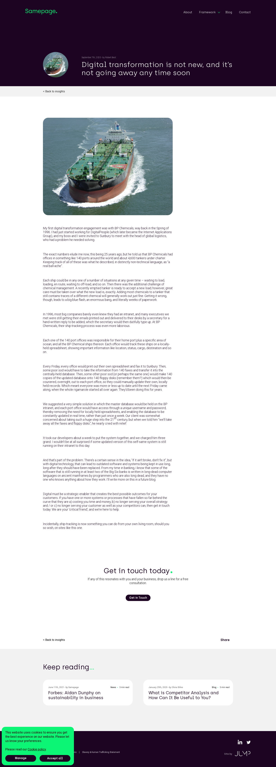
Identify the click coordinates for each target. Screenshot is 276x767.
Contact (245, 12)
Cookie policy (37, 749)
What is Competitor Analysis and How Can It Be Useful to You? (184, 695)
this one (76, 528)
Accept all (55, 758)
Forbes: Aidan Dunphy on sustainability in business (75, 695)
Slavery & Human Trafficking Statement (101, 752)
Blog (228, 12)
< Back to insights (54, 91)
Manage (20, 758)
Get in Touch (138, 597)
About (187, 12)
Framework (209, 12)
